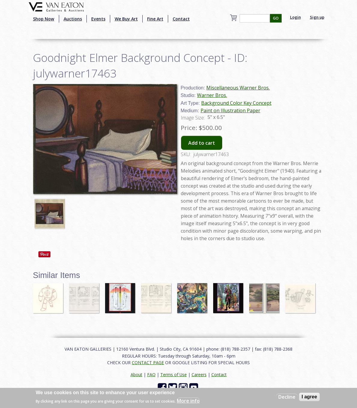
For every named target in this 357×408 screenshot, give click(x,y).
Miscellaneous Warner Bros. (238, 87)
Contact (181, 19)
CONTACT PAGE (148, 362)
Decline (286, 397)
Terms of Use (173, 374)
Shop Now (43, 19)
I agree (309, 396)
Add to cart (201, 143)
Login (295, 17)
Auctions (73, 19)
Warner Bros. (212, 95)
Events (98, 19)
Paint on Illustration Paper (230, 110)
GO (276, 18)
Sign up (317, 17)
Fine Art (155, 19)
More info (188, 400)
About (136, 374)
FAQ (151, 374)
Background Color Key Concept (236, 103)
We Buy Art (126, 19)
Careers (199, 374)
